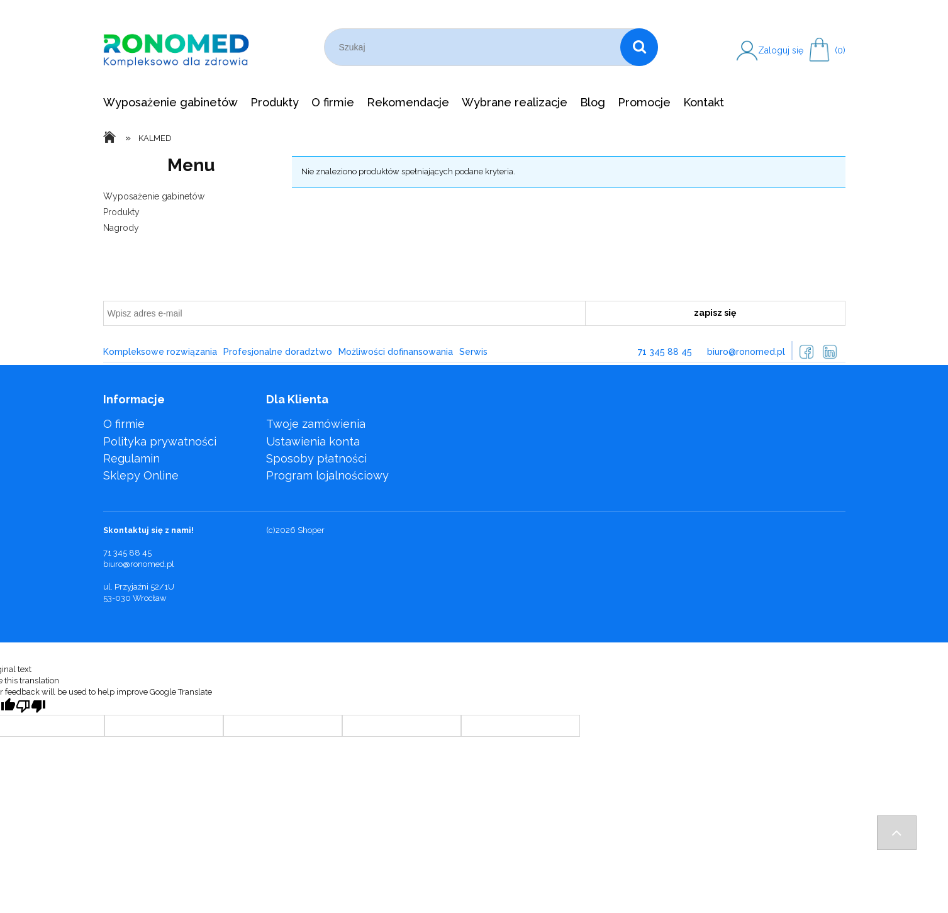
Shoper (311, 530)
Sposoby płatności (316, 458)
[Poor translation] (31, 706)
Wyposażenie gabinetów (153, 196)
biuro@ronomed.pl (746, 352)
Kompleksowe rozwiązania (160, 352)
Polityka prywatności (159, 441)
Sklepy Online (141, 475)
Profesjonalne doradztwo (277, 352)
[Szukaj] (639, 47)
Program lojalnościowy (327, 475)
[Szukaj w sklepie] (475, 47)
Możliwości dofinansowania (395, 352)
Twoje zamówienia (315, 423)
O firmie (124, 423)
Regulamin (131, 458)
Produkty (121, 212)
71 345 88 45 (665, 352)
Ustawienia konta (313, 441)
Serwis (473, 352)
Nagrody (121, 228)
